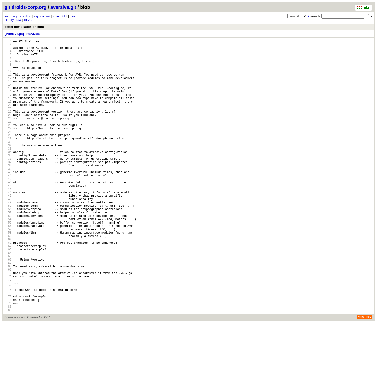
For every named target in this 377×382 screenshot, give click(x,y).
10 (8, 78)
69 (8, 319)
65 (8, 303)
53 (8, 254)
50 (8, 242)
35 (8, 180)
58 (8, 274)
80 (8, 364)
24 (8, 135)
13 (8, 91)
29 (8, 156)
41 (8, 205)
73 (8, 335)
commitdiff (60, 16)
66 (8, 307)
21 (8, 123)
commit (45, 16)
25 (8, 140)
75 (8, 344)
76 (8, 348)
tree (72, 16)
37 (8, 189)
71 (8, 327)
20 (8, 119)
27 (8, 148)
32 (8, 168)
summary (11, 16)
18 (8, 111)
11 (8, 82)
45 (8, 221)
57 (8, 270)
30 (8, 160)
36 (8, 184)
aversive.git (63, 7)
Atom (361, 375)
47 (8, 229)
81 (8, 368)
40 (8, 201)
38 (8, 193)
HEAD (28, 20)
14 (8, 95)
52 (8, 250)
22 (8, 127)
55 (8, 262)
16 (8, 103)
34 (8, 176)
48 (8, 233)
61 (8, 287)
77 (8, 352)
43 (8, 213)
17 (8, 107)
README (33, 34)
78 (8, 356)
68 (8, 315)
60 (8, 282)
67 (8, 311)
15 (8, 99)
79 (8, 360)
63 (8, 295)
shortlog (25, 16)
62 (8, 291)
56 (8, 266)
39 (8, 197)
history (9, 20)
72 (8, 331)
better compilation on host (24, 27)
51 (8, 246)
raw (18, 20)
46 (8, 225)
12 (8, 87)
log (36, 16)
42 (8, 209)
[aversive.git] (14, 34)
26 (8, 144)
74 (8, 340)
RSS (368, 375)
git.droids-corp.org (25, 7)
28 (8, 152)
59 (8, 278)
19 (8, 115)
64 (8, 299)
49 (8, 238)
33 (8, 172)
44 (8, 217)
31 (8, 164)
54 (8, 258)
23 (8, 131)
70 (8, 323)
